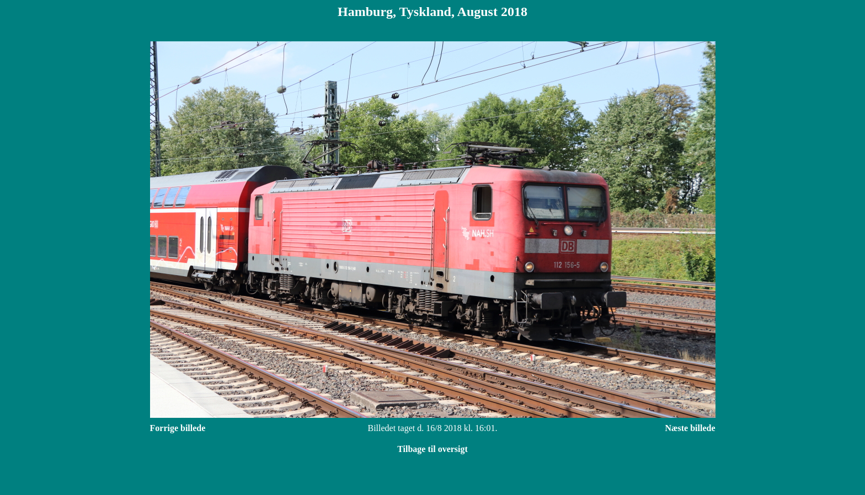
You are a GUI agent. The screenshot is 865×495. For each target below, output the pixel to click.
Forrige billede (178, 428)
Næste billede (690, 428)
